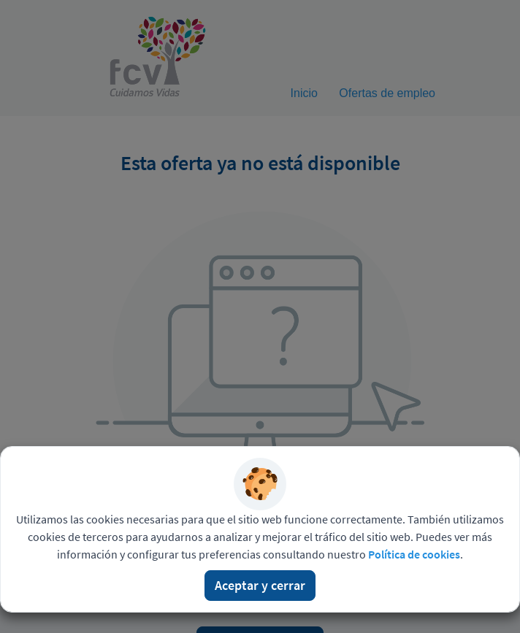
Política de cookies (414, 554)
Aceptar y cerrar (260, 585)
